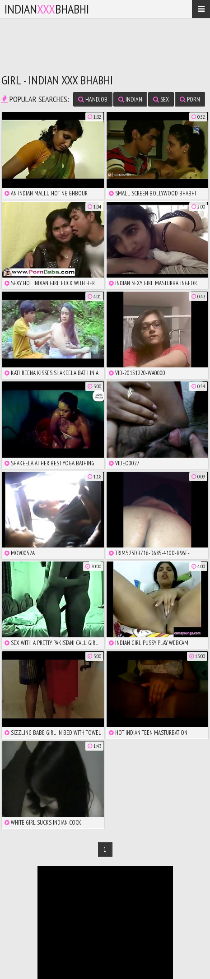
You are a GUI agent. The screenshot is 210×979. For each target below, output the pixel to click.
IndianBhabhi (47, 8)
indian (130, 99)
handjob (92, 99)
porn (190, 99)
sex (161, 99)
